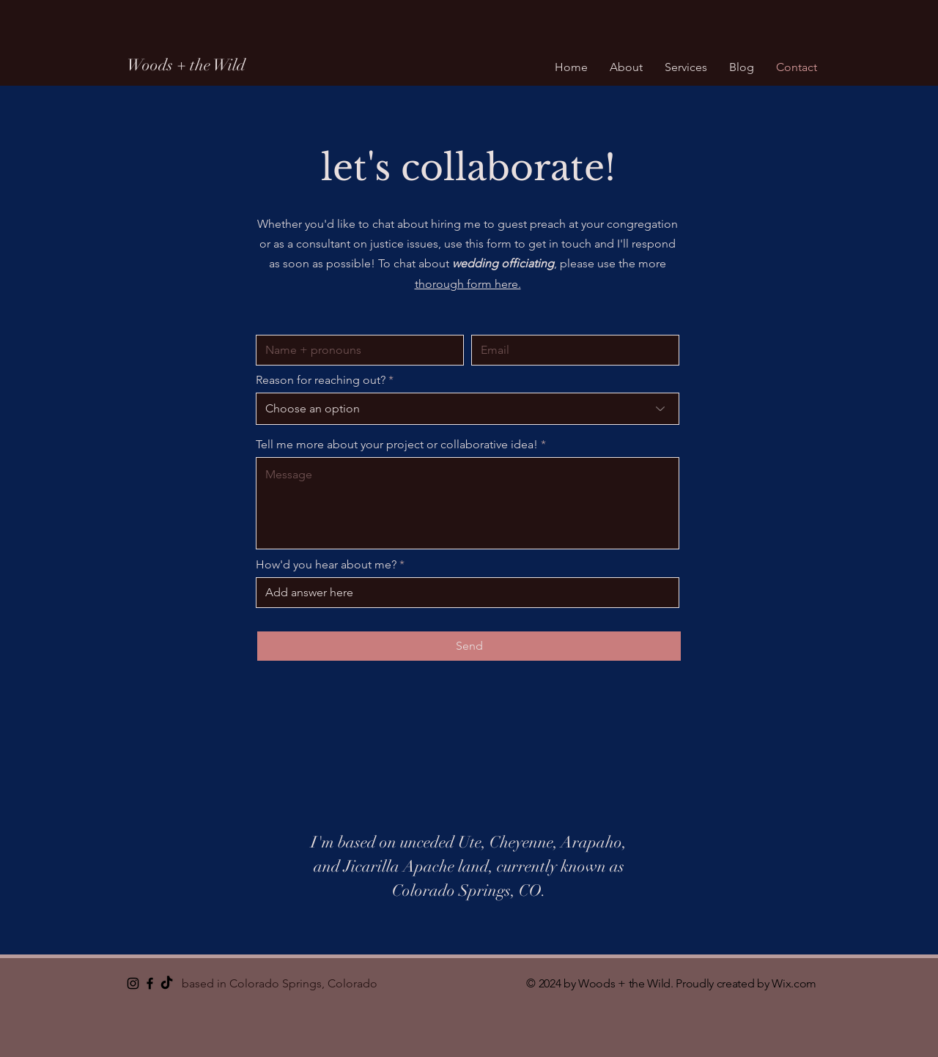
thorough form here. (468, 284)
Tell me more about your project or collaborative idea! (397, 444)
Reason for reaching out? (320, 380)
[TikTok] (166, 983)
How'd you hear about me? (326, 565)
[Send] (469, 646)
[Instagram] (133, 983)
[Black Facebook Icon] (150, 983)
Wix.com (794, 983)
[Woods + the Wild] (247, 65)
